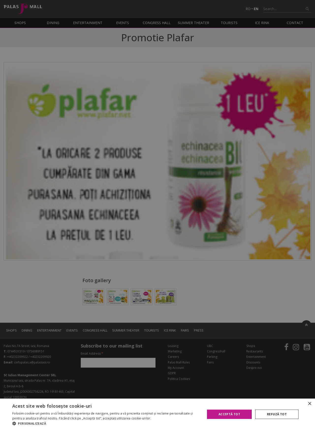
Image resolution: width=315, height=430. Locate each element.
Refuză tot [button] (277, 414)
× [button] (309, 404)
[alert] (157, 215)
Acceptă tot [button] (229, 414)
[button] (106, 423)
